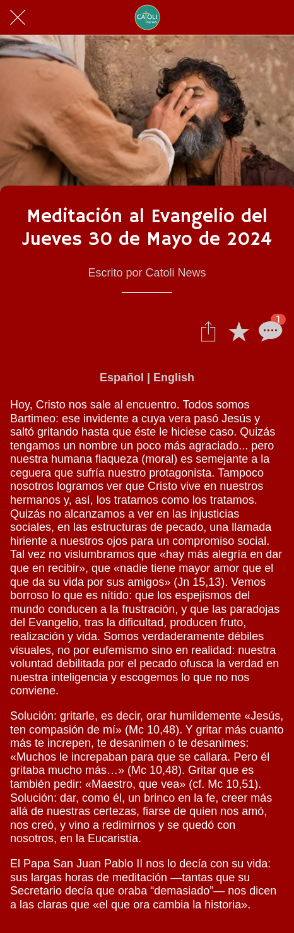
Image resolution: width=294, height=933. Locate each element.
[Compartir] (208, 331)
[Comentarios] (269, 331)
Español (122, 377)
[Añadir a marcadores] (238, 331)
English (173, 377)
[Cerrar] (17, 17)
